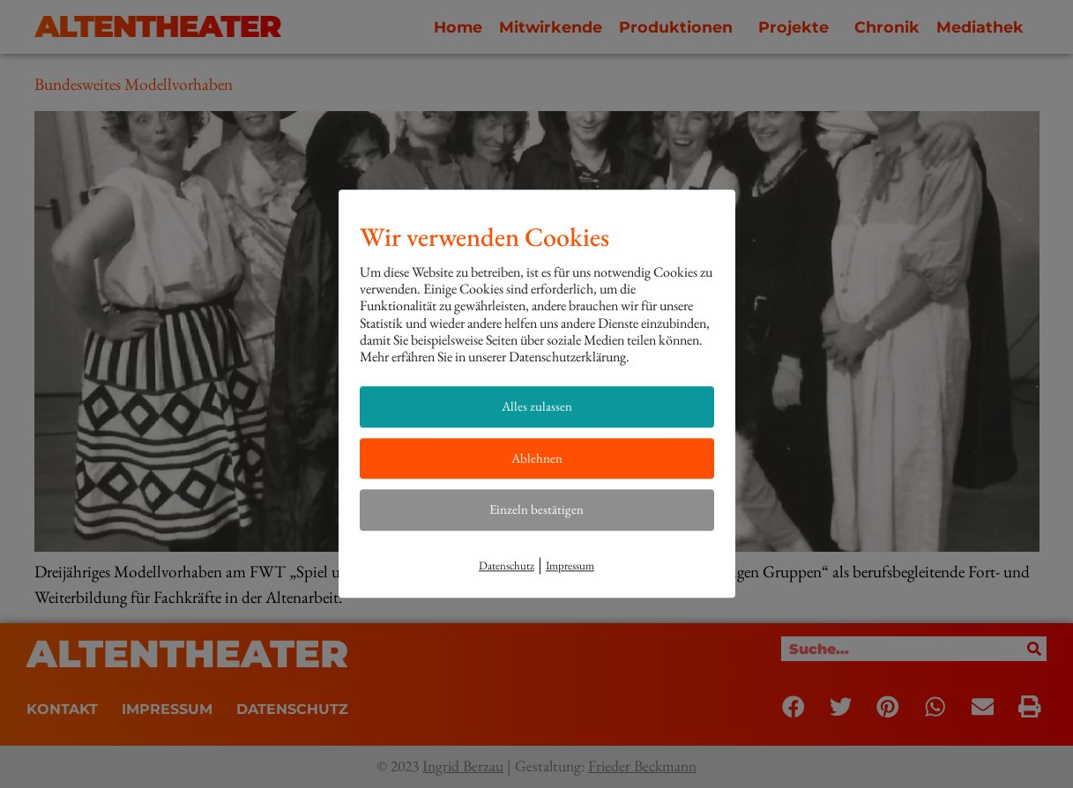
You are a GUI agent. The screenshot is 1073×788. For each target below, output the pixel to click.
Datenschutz (506, 565)
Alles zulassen (537, 406)
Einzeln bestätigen (536, 509)
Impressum (570, 565)
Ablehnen (537, 458)
